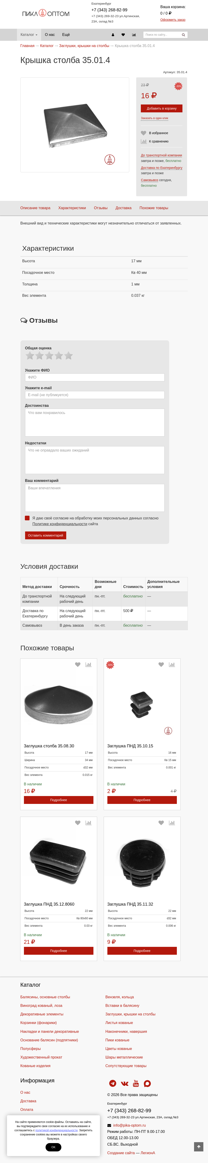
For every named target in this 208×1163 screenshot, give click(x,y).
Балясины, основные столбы (45, 997)
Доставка (124, 208)
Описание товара (35, 208)
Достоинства (37, 406)
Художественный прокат (41, 1057)
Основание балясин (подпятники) (49, 1040)
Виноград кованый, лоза (41, 1006)
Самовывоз (149, 180)
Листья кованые (119, 1023)
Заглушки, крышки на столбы (131, 1014)
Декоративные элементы (41, 1014)
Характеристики (72, 208)
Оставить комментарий (45, 535)
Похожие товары (153, 208)
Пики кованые (117, 1040)
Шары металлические (124, 1057)
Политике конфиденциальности (60, 524)
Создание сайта (121, 1153)
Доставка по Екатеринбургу (161, 168)
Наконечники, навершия (126, 1031)
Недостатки (35, 443)
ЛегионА (148, 1153)
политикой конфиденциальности (56, 1130)
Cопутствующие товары (126, 1066)
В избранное (158, 133)
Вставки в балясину (122, 1006)
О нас (50, 35)
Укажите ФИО (37, 370)
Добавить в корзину (162, 108)
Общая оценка (38, 348)
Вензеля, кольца (120, 997)
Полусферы (30, 1049)
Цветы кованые (119, 1049)
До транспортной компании (161, 155)
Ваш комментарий (42, 481)
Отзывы (101, 208)
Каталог (29, 35)
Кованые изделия (35, 1066)
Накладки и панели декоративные (49, 1031)
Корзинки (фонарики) (38, 1023)
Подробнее (58, 800)
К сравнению (158, 141)
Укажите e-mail (38, 388)
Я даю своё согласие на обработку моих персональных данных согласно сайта (93, 521)
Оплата (26, 1110)
